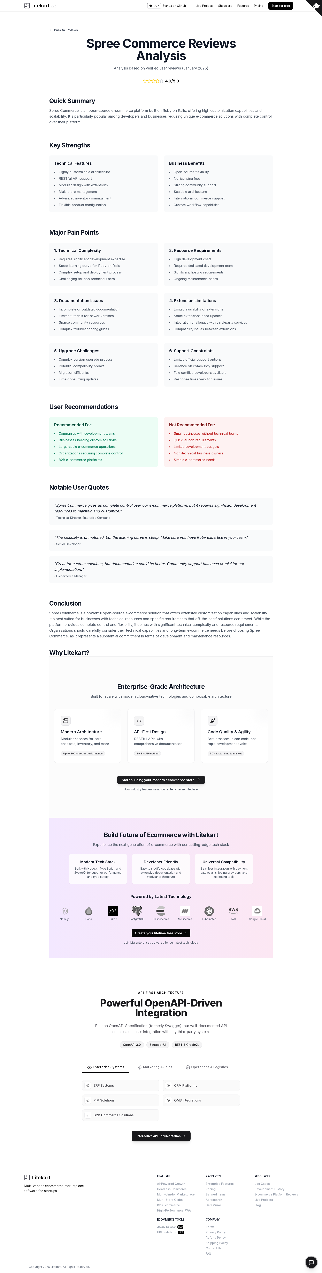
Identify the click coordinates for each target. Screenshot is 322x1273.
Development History (269, 1189)
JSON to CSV (166, 1227)
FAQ (208, 1253)
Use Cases (262, 1183)
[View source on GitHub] (314, 8)
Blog (257, 1205)
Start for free (280, 5)
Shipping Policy (217, 1243)
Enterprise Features (220, 1183)
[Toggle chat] (311, 1262)
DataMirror (213, 1205)
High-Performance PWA (174, 1210)
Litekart (56, 1266)
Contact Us (214, 1248)
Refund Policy (216, 1237)
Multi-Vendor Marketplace (176, 1194)
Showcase (225, 5)
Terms (210, 1227)
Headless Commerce (172, 1189)
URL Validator (166, 1232)
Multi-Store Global (170, 1199)
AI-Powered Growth (171, 1183)
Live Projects (204, 5)
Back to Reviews (63, 30)
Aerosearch (214, 1199)
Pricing (258, 5)
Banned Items (215, 1194)
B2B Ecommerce (168, 1205)
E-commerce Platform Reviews (276, 1194)
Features (243, 5)
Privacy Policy (216, 1232)
